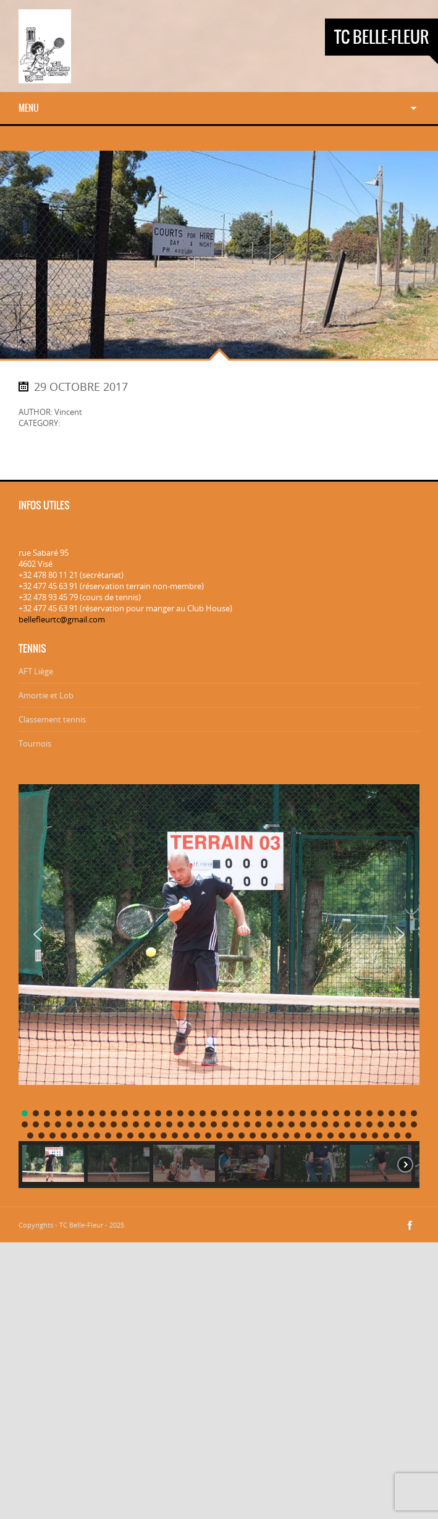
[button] (38, 934)
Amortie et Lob (46, 695)
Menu (29, 108)
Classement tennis (52, 719)
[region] (219, 978)
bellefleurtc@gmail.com (62, 619)
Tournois (35, 743)
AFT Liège (36, 671)
